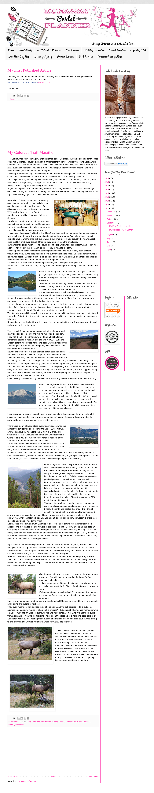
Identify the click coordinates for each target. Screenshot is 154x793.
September (112, 223)
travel (79, 722)
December (111, 211)
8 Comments (13, 722)
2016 (107, 189)
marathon (36, 722)
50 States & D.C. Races (49, 50)
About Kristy (25, 50)
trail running (71, 722)
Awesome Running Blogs (109, 56)
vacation (86, 722)
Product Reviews (65, 56)
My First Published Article (29, 70)
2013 (107, 201)
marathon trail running (50, 722)
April (109, 249)
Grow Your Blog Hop (18, 56)
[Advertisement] (52, 127)
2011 (107, 208)
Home (11, 50)
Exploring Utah (138, 50)
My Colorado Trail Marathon (31, 152)
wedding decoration (16, 725)
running (63, 722)
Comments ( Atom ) (27, 781)
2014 (107, 197)
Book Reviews (86, 56)
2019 (107, 178)
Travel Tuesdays (117, 50)
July (109, 238)
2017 (107, 186)
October (110, 219)
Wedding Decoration (94, 50)
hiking (29, 722)
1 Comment (13, 99)
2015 (107, 193)
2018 (107, 182)
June (109, 242)
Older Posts (93, 777)
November (111, 215)
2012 (107, 204)
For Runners (72, 50)
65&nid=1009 (28, 82)
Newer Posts (13, 777)
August (110, 234)
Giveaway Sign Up (43, 56)
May (109, 246)
